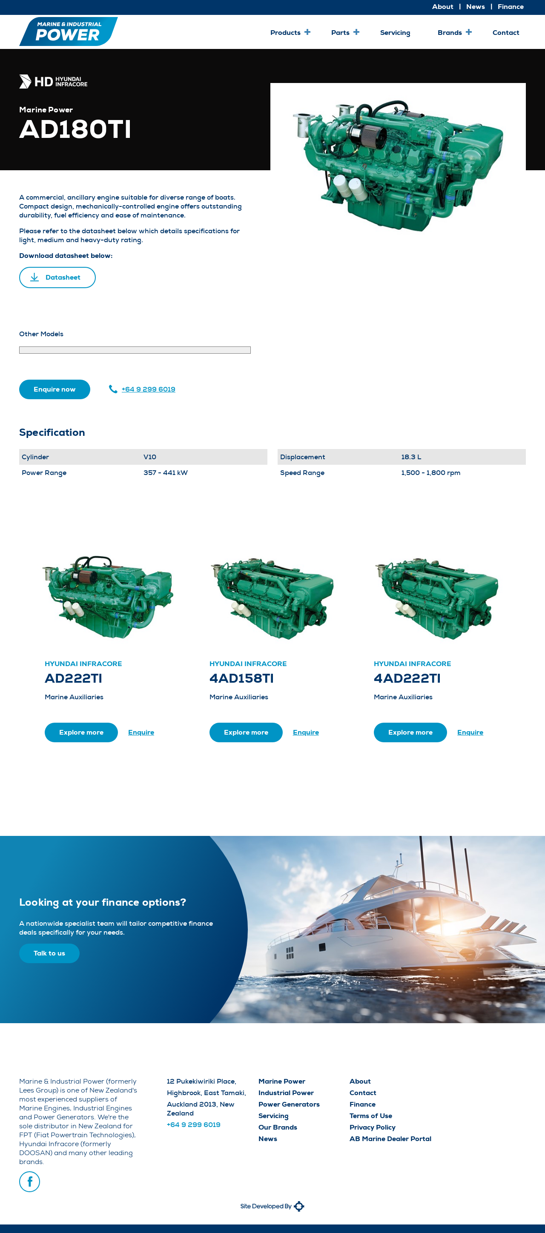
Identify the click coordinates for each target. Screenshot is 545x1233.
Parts (340, 32)
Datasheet (63, 277)
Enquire (141, 732)
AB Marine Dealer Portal (390, 1138)
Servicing (395, 32)
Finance (511, 6)
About (442, 6)
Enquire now (55, 389)
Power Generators (289, 1104)
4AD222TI (407, 678)
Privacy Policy (373, 1127)
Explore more (81, 732)
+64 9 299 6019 (148, 389)
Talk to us (49, 953)
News (475, 6)
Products (285, 32)
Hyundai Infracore (83, 663)
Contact (506, 32)
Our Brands (277, 1127)
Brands (450, 32)
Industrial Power (286, 1092)
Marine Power (281, 1081)
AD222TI (74, 678)
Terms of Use (371, 1115)
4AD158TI (241, 678)
